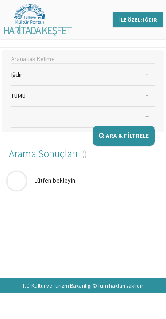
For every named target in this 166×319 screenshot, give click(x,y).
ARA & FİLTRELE (124, 136)
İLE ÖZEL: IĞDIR (138, 19)
